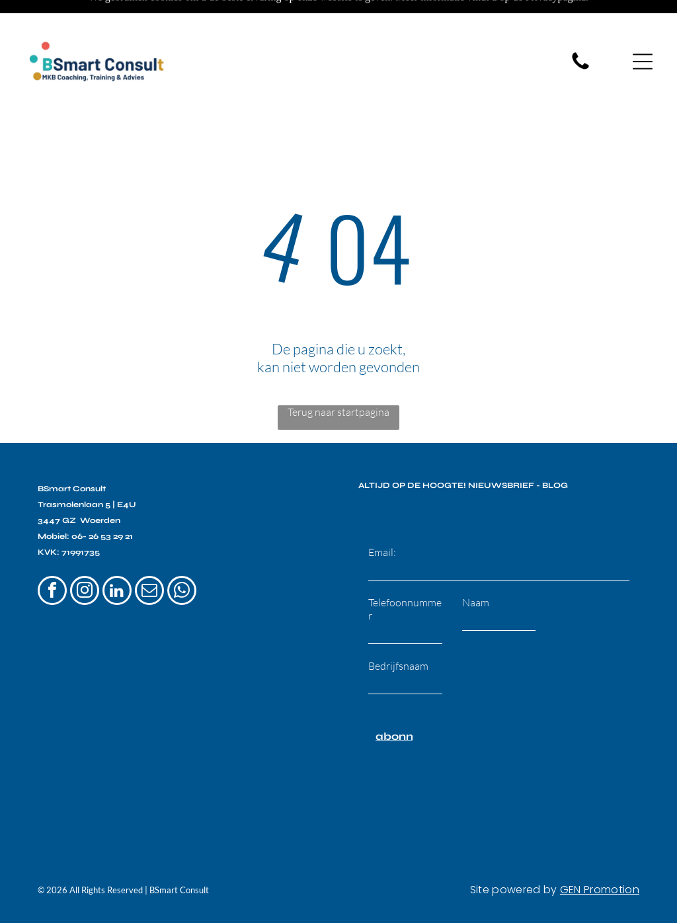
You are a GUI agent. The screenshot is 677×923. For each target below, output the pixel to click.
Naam (475, 569)
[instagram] (84, 559)
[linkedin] (117, 559)
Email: (382, 519)
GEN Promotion (599, 856)
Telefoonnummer (405, 576)
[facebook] (52, 559)
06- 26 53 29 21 (102, 503)
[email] (149, 559)
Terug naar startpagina (338, 378)
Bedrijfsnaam (398, 632)
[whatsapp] (181, 559)
